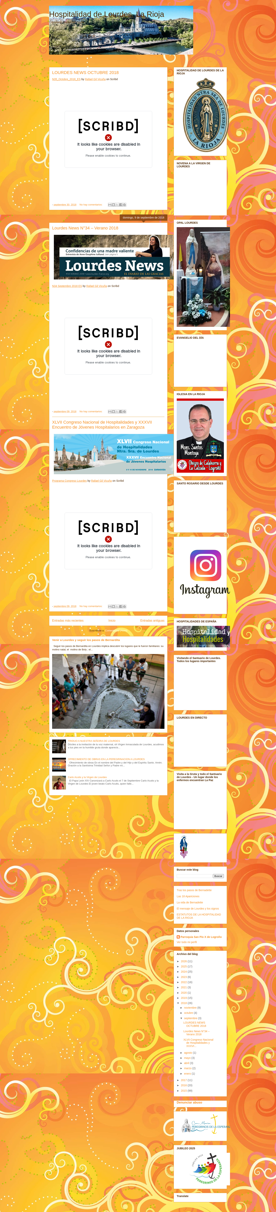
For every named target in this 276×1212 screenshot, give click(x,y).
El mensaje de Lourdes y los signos (198, 908)
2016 (184, 1085)
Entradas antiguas (152, 620)
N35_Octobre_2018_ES (66, 79)
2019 (184, 997)
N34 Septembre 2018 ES (67, 286)
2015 (184, 1090)
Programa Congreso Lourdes (69, 480)
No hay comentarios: (91, 204)
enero (188, 1073)
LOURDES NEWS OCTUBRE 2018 (85, 72)
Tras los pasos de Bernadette (194, 890)
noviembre (190, 1007)
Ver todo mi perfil (187, 942)
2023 (184, 977)
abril (187, 1063)
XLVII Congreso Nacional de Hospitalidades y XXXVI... (198, 1043)
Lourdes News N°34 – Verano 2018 (85, 228)
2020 (184, 992)
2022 (184, 982)
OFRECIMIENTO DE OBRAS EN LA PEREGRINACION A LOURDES (106, 759)
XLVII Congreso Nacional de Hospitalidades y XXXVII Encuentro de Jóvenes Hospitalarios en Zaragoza (102, 425)
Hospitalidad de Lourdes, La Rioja (106, 14)
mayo (187, 1057)
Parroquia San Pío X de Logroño (201, 936)
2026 (184, 961)
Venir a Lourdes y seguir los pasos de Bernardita (86, 640)
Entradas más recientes (68, 620)
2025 (184, 966)
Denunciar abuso (189, 1102)
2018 (184, 1003)
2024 (184, 971)
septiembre (191, 1018)
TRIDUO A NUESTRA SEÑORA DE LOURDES (94, 741)
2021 (184, 987)
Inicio (111, 620)
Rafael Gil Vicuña (95, 79)
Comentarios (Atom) (116, 630)
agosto (188, 1052)
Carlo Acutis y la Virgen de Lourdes (87, 777)
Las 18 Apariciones (188, 896)
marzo (188, 1068)
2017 (184, 1080)
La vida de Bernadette (190, 902)
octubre (189, 1012)
